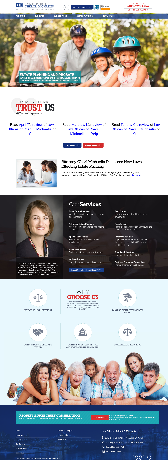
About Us (20, 16)
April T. (24, 124)
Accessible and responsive (127, 344)
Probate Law (120, 224)
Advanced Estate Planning (81, 224)
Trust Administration (124, 252)
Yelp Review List (72, 145)
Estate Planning (84, 16)
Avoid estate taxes (77, 249)
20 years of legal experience (38, 310)
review (37, 124)
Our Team (39, 16)
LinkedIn (95, 347)
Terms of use (62, 439)
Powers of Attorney (124, 236)
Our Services (60, 16)
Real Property (121, 211)
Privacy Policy (63, 435)
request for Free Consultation (86, 270)
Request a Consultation (81, 7)
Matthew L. (79, 124)
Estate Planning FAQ (65, 431)
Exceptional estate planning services (38, 345)
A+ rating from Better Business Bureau (127, 311)
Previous (147, 81)
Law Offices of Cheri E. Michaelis (30, 126)
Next (152, 81)
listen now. (137, 175)
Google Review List (93, 145)
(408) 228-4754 (138, 6)
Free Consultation (99, 417)
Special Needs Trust (78, 236)
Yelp (32, 133)
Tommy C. (128, 124)
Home (18, 431)
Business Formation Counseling (130, 262)
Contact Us (108, 16)
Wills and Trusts (76, 259)
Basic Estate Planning (79, 211)
